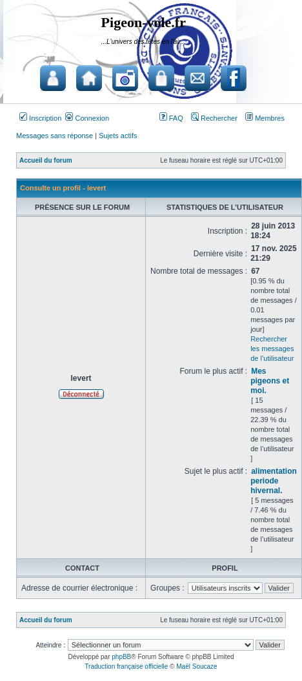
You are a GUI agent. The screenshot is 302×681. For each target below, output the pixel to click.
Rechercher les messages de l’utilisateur (272, 348)
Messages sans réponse (54, 135)
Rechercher (214, 118)
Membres (265, 118)
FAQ (171, 118)
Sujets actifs (118, 135)
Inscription (40, 118)
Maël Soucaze (196, 666)
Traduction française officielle (126, 666)
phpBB (121, 656)
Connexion (87, 118)
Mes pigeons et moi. (269, 381)
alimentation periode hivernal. (273, 481)
